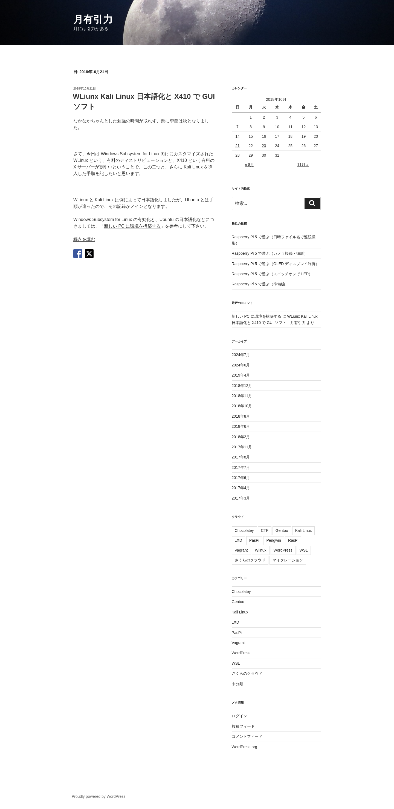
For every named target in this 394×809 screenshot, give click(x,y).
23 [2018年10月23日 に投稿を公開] (264, 146)
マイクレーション (288, 560)
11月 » (302, 164)
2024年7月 (241, 354)
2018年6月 (241, 426)
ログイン (239, 716)
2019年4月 (241, 375)
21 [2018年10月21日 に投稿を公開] (237, 146)
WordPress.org (244, 747)
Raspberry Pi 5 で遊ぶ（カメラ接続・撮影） (270, 253)
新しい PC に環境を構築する (132, 226)
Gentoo (282, 530)
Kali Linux (303, 530)
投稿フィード (243, 726)
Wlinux (260, 550)
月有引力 (93, 19)
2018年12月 (242, 385)
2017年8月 (241, 457)
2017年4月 (241, 488)
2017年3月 (241, 498)
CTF (264, 530)
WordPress (283, 550)
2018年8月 (241, 416)
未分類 (237, 684)
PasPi (254, 540)
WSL (304, 550)
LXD (238, 540)
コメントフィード (247, 736)
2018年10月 (242, 406)
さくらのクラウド (250, 560)
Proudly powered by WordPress (99, 796)
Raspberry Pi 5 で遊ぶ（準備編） (260, 284)
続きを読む (84, 239)
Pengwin (273, 540)
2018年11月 (242, 396)
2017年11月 (242, 447)
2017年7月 (241, 467)
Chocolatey (244, 530)
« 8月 (249, 164)
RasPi (293, 540)
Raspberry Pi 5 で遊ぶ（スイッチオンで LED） (272, 274)
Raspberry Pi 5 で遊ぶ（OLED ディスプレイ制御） (276, 264)
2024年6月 (241, 365)
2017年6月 (241, 477)
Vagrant (241, 550)
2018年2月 (241, 437)
